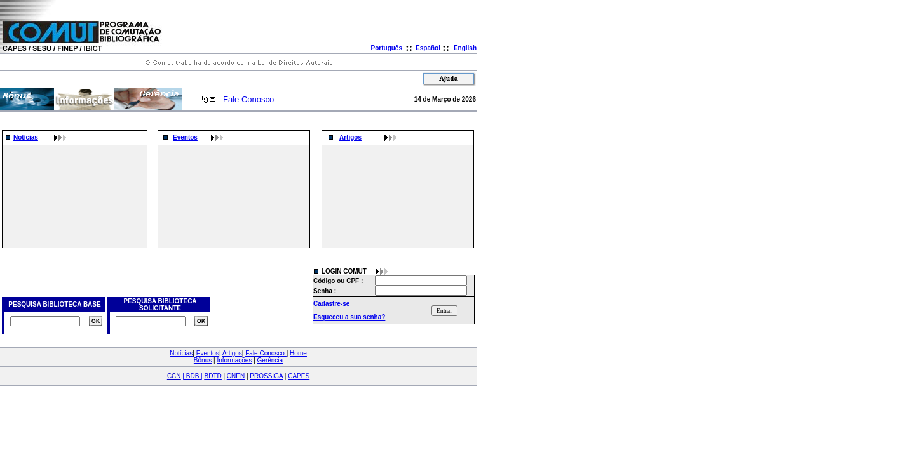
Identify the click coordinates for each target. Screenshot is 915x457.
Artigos (350, 137)
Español (428, 47)
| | (192, 376)
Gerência (270, 360)
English (465, 47)
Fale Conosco (248, 99)
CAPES (298, 376)
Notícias (25, 137)
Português (386, 47)
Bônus (203, 360)
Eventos (185, 137)
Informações (234, 360)
